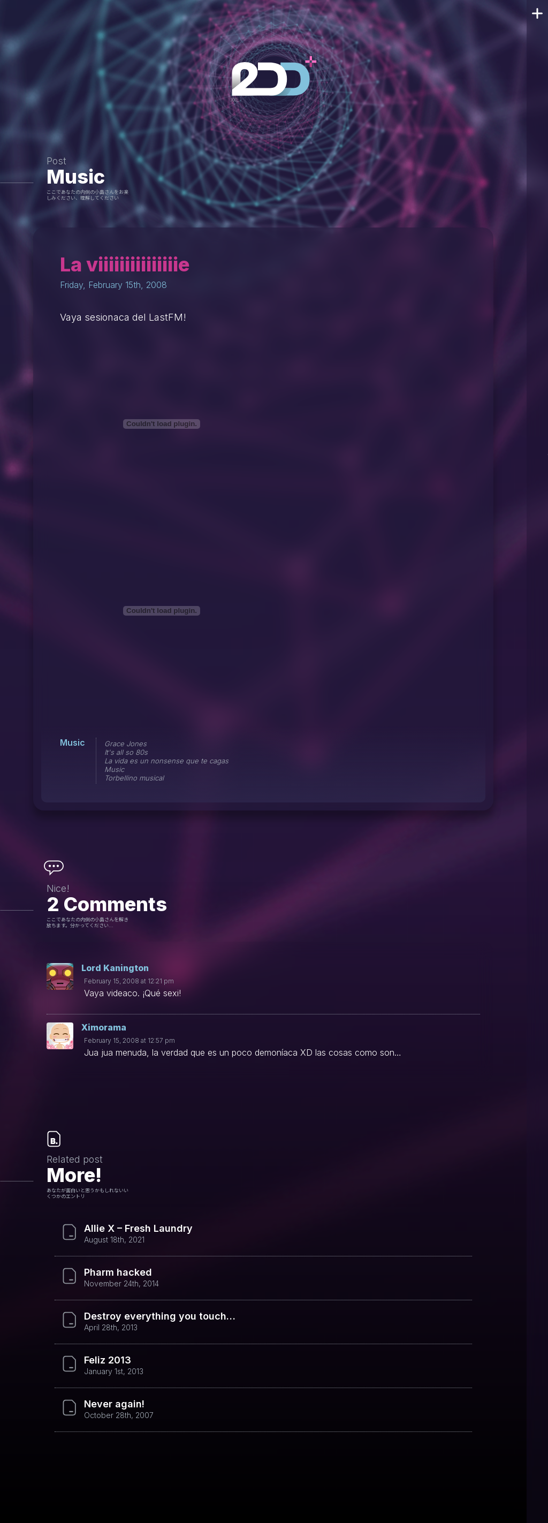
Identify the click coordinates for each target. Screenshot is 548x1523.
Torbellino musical (134, 778)
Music (76, 176)
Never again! (114, 1404)
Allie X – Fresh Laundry (138, 1228)
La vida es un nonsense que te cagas (166, 760)
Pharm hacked (118, 1272)
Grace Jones (125, 743)
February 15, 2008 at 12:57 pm (129, 1040)
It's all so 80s (126, 752)
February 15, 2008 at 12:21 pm (129, 981)
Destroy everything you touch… (159, 1316)
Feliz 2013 (107, 1360)
